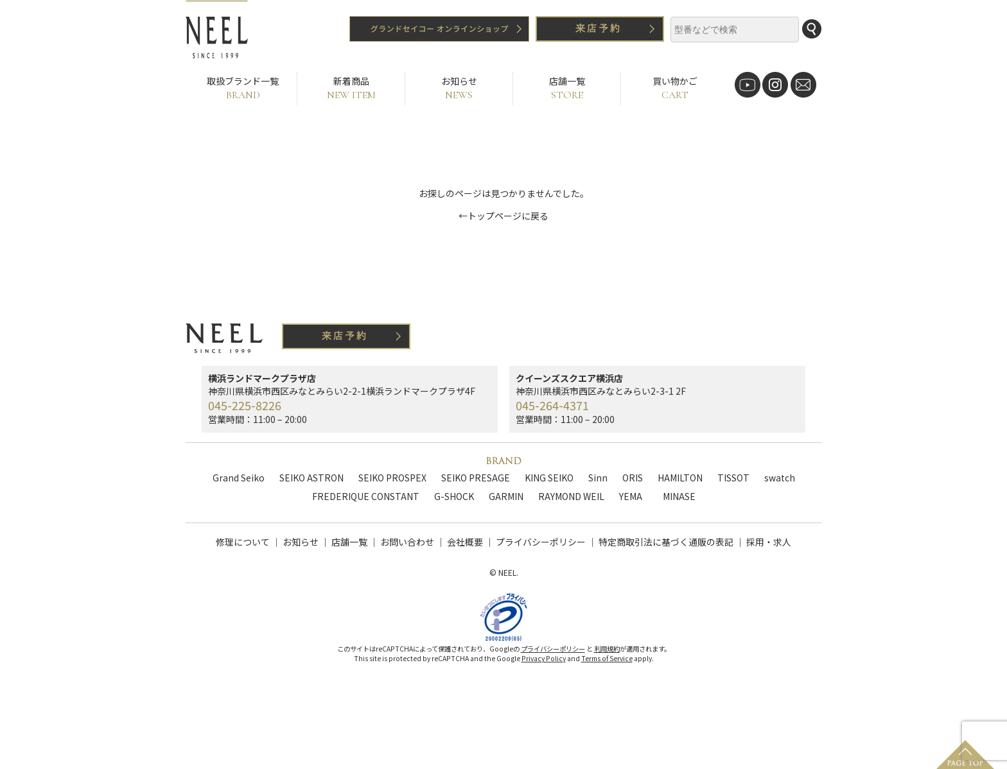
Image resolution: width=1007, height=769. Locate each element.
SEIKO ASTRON (311, 477)
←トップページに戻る (503, 215)
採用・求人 (768, 541)
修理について (243, 541)
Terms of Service (607, 664)
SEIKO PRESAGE (475, 477)
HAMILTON (680, 477)
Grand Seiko (239, 477)
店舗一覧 (566, 88)
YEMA (630, 496)
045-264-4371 (552, 405)
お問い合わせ (407, 541)
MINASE (679, 496)
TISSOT (733, 477)
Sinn (598, 477)
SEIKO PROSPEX (392, 477)
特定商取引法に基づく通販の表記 (666, 541)
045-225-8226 (244, 405)
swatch (779, 477)
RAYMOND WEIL (571, 496)
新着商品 (351, 88)
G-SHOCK (454, 496)
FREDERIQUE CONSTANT (365, 496)
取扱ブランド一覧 (243, 88)
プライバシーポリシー (541, 541)
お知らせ (458, 88)
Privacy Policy (543, 664)
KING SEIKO (549, 477)
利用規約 (607, 654)
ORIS (632, 477)
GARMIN (506, 496)
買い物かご (674, 88)
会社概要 (465, 541)
